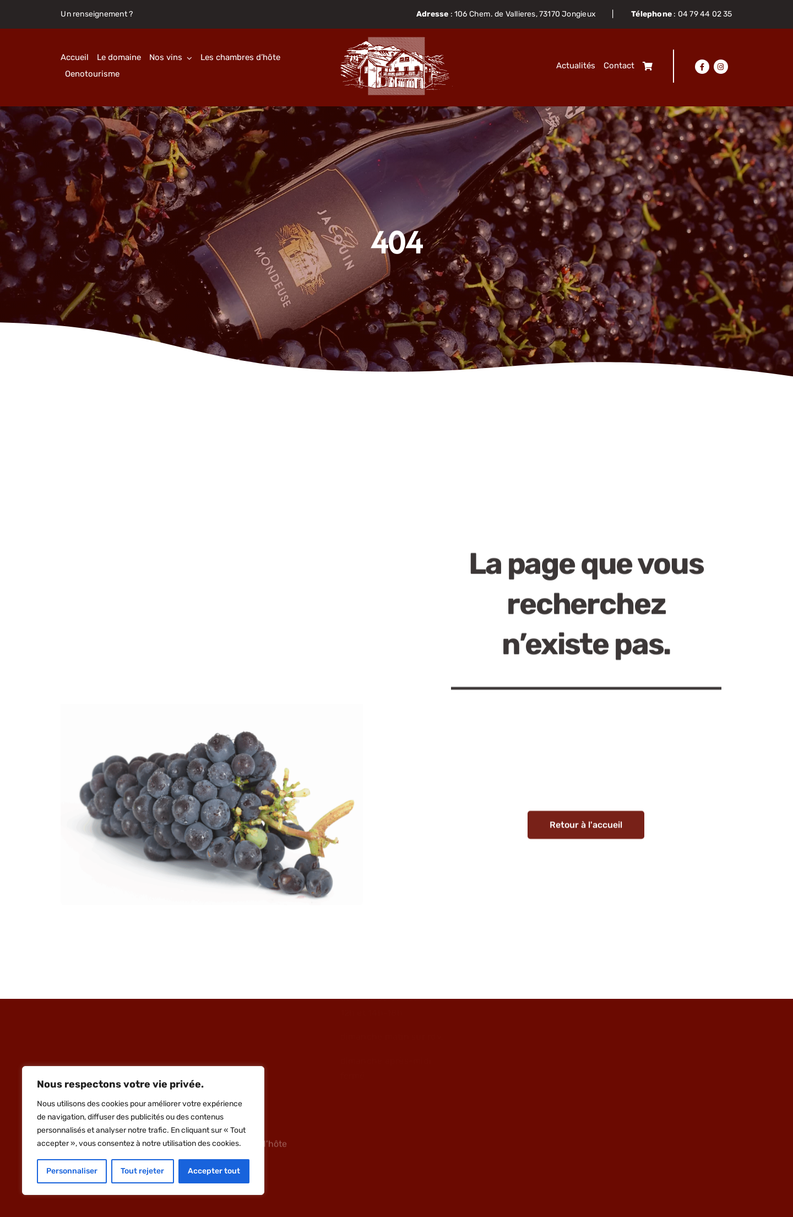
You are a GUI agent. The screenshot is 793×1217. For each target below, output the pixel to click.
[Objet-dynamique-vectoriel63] (396, 41)
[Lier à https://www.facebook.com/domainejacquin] (702, 67)
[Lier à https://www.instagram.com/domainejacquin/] (721, 67)
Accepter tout (214, 1171)
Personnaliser (71, 1171)
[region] (143, 1130)
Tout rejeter (142, 1171)
